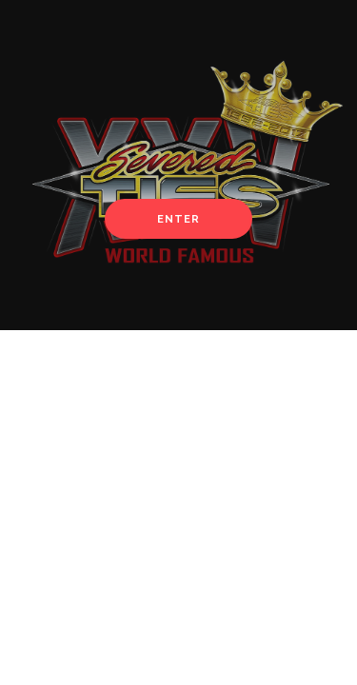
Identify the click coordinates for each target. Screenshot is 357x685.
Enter (178, 219)
